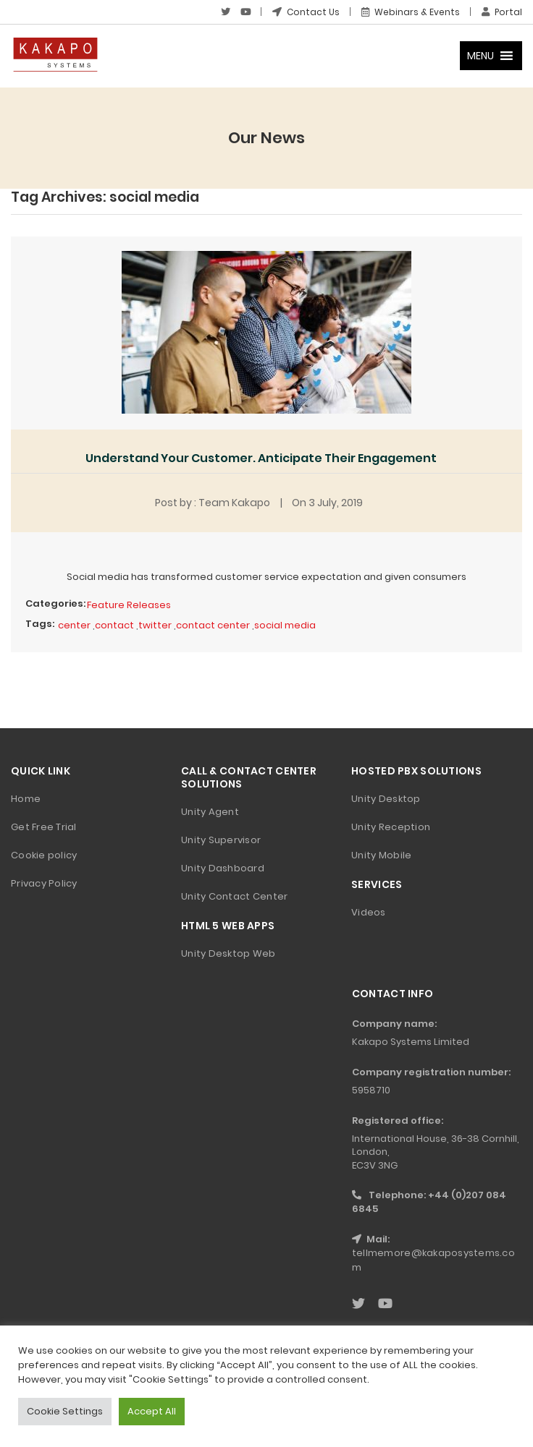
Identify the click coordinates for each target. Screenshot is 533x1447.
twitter (155, 625)
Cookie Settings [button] (65, 1411)
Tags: (39, 624)
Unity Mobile (381, 855)
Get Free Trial (44, 827)
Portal (502, 12)
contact (114, 625)
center (74, 625)
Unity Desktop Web (228, 953)
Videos (368, 912)
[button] (480, 55)
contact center (213, 625)
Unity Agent (210, 812)
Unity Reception (390, 827)
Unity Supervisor (221, 840)
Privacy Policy (44, 883)
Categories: (55, 603)
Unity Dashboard (222, 868)
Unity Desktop (385, 799)
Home (26, 799)
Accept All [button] (151, 1411)
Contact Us (306, 12)
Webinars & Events (410, 12)
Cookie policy (44, 855)
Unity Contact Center (234, 896)
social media (285, 625)
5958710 (371, 1090)
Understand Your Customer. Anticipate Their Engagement (261, 458)
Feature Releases (129, 605)
